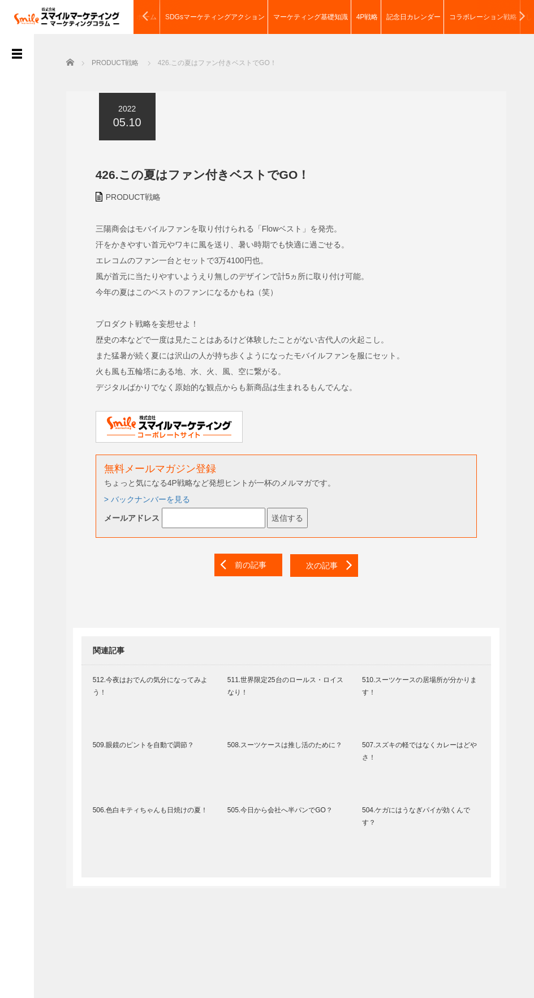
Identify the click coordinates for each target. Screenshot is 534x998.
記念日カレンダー (413, 17)
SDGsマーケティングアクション (215, 17)
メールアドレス (125, 516)
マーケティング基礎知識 (310, 17)
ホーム (146, 17)
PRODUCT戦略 (126, 195)
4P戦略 (367, 17)
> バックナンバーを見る (140, 498)
